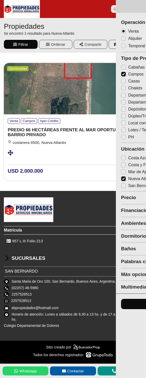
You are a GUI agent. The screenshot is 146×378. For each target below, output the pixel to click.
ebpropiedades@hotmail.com (35, 308)
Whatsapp (25, 371)
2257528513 (21, 301)
